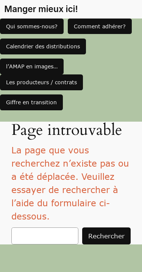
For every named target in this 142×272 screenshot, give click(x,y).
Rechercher (106, 236)
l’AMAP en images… (32, 66)
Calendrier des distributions (43, 46)
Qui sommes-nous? (32, 26)
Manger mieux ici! (41, 9)
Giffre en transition (31, 102)
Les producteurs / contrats (41, 82)
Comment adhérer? (100, 26)
